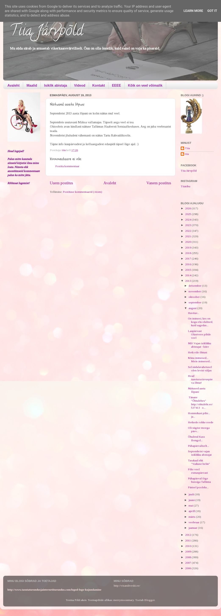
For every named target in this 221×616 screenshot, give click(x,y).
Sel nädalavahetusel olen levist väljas (200, 368)
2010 (188, 546)
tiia (187, 153)
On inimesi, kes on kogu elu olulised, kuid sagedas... (200, 322)
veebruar (194, 522)
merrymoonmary (123, 600)
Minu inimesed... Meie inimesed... (199, 359)
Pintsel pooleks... (198, 487)
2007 (188, 562)
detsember (195, 285)
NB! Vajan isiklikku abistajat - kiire (199, 345)
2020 (188, 241)
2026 (188, 208)
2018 (188, 253)
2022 (188, 230)
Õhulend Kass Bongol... (196, 438)
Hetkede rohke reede (200, 422)
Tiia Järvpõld (46, 32)
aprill (192, 511)
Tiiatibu (185, 186)
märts (192, 516)
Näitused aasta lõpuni (196, 390)
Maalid (31, 85)
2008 (188, 557)
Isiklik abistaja (55, 85)
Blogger (149, 600)
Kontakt (98, 85)
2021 (188, 236)
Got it (212, 11)
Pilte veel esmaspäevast (198, 471)
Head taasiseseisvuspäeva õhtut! (200, 379)
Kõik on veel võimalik (145, 85)
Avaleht (13, 85)
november (195, 291)
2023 (188, 225)
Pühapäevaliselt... (198, 445)
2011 (188, 540)
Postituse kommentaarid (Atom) (82, 191)
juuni (192, 500)
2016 (188, 264)
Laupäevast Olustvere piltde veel (199, 334)
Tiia (187, 148)
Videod (79, 85)
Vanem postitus (158, 183)
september (195, 302)
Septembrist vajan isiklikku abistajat (200, 453)
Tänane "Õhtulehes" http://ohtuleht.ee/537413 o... (200, 402)
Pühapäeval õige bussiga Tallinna (199, 480)
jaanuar (193, 527)
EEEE (116, 85)
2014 (188, 275)
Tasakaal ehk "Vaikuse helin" (199, 462)
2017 (188, 258)
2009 (188, 551)
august (193, 308)
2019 (188, 247)
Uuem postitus (61, 183)
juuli (192, 494)
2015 (188, 269)
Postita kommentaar (67, 166)
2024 (188, 219)
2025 (188, 214)
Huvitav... (193, 313)
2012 (188, 534)
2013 (188, 280)
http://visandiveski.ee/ (127, 585)
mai (191, 505)
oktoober (194, 296)
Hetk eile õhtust (197, 352)
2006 (188, 568)
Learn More (193, 11)
